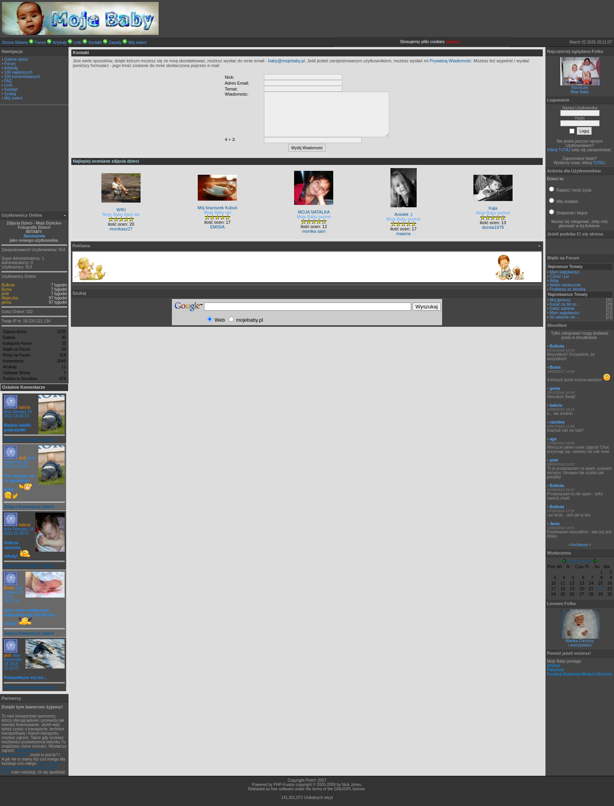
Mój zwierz (137, 42)
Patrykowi (555, 670)
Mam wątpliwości (565, 272)
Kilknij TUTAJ (559, 150)
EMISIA (217, 227)
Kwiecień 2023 (579, 562)
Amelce (553, 665)
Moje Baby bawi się (121, 214)
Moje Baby (580, 92)
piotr (5, 294)
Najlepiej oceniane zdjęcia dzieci (106, 161)
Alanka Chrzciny (579, 641)
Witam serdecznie (565, 285)
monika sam (313, 231)
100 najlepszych (18, 72)
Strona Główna (15, 42)
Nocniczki (579, 87)
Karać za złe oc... (565, 304)
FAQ (8, 81)
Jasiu (555, 524)
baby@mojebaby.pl (286, 60)
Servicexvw (34, 236)
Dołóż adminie (562, 308)
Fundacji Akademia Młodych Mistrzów (579, 674)
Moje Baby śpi (217, 212)
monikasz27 (121, 228)
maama (403, 233)
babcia (24, 407)
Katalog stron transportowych (20, 752)
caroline (557, 422)
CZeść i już (559, 276)
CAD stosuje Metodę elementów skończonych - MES (31, 767)
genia (6, 302)
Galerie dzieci (16, 59)
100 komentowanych (22, 76)
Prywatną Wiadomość (450, 60)
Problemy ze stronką (567, 289)
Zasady (114, 42)
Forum (40, 42)
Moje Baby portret (314, 216)
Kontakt (95, 42)
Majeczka (10, 298)
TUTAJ (599, 163)
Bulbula (8, 285)
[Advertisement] (34, 159)
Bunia (7, 289)
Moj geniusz (560, 300)
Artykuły (60, 42)
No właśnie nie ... (565, 317)
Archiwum (579, 545)
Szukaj (10, 94)
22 (600, 588)
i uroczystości (579, 645)
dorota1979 (493, 227)
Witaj (554, 281)
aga (553, 439)
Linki (78, 42)
